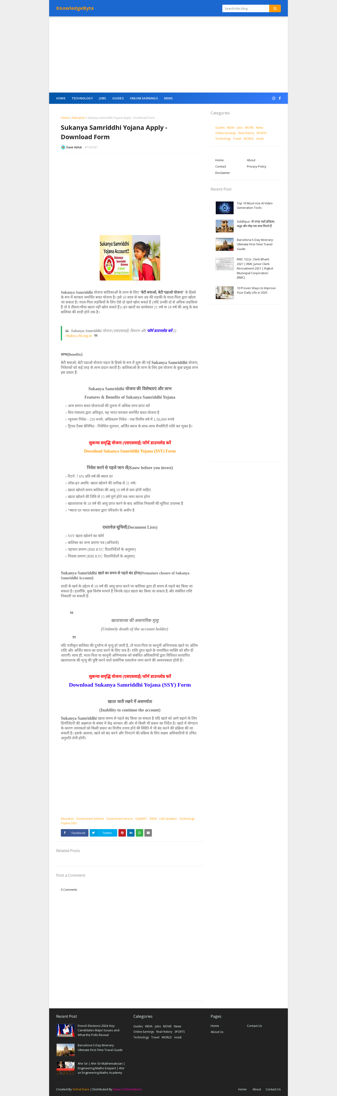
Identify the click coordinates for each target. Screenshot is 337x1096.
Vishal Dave (81, 1089)
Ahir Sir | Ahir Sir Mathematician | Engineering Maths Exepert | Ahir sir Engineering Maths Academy (101, 1068)
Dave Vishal (74, 147)
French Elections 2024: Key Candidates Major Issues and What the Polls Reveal (98, 1030)
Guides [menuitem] (118, 98)
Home (65, 118)
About (251, 160)
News (259, 128)
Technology (186, 819)
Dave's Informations (127, 1089)
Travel (237, 139)
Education (78, 118)
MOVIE (249, 128)
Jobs (240, 128)
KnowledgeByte (75, 8)
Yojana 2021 (69, 823)
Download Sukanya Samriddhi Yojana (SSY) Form (130, 451)
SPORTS (261, 133)
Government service (119, 819)
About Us (217, 1032)
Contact (220, 166)
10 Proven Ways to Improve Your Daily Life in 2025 (256, 290)
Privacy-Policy (256, 166)
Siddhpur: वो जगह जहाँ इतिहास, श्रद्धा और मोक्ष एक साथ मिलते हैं (256, 223)
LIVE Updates (168, 819)
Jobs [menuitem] (102, 98)
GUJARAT (141, 819)
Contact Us (254, 1026)
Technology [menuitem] (82, 98)
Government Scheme (90, 819)
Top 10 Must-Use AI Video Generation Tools (255, 205)
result (260, 139)
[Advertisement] (168, 55)
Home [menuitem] (61, 98)
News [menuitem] (168, 98)
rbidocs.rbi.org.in (79, 336)
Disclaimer (222, 173)
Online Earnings (225, 133)
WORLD (249, 139)
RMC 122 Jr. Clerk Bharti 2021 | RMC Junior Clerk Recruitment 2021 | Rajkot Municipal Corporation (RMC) (255, 268)
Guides (220, 128)
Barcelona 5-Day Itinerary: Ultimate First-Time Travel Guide (255, 244)
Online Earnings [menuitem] (144, 98)
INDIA (153, 819)
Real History (246, 133)
